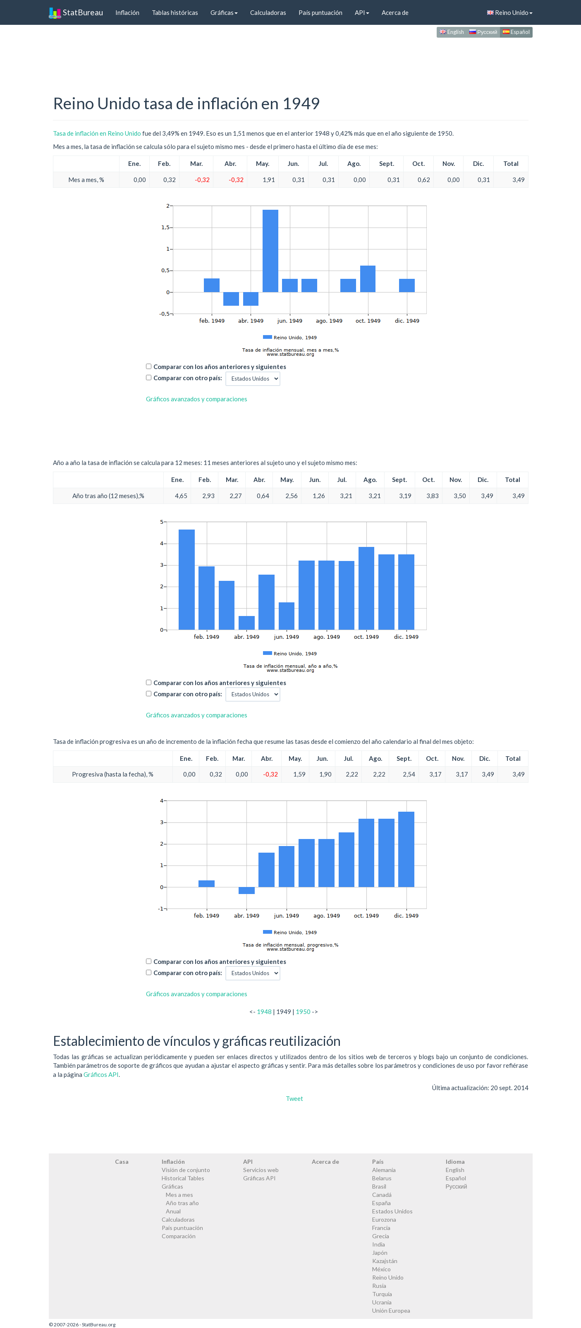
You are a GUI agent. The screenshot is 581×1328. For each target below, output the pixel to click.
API (362, 12)
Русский (483, 32)
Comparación (179, 1235)
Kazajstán (384, 1260)
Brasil (379, 1186)
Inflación (127, 12)
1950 (303, 1011)
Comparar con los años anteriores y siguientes (219, 366)
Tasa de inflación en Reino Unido (97, 133)
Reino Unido (510, 12)
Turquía (382, 1293)
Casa (122, 1161)
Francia (381, 1227)
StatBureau (76, 12)
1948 (264, 1011)
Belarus (382, 1178)
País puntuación (320, 12)
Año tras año (182, 1202)
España (381, 1202)
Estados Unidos (392, 1211)
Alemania (384, 1169)
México (381, 1269)
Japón (379, 1252)
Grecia (380, 1235)
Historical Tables (183, 1178)
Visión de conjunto (186, 1169)
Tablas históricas (175, 12)
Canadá (382, 1194)
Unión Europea (391, 1310)
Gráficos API (101, 1074)
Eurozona (384, 1219)
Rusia (379, 1285)
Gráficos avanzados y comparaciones (196, 399)
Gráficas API (259, 1178)
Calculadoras (268, 12)
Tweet (294, 1098)
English (452, 32)
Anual (173, 1211)
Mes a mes (179, 1194)
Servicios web (261, 1169)
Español (516, 32)
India (378, 1244)
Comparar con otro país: (187, 377)
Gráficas (224, 12)
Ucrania (382, 1302)
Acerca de (395, 12)
